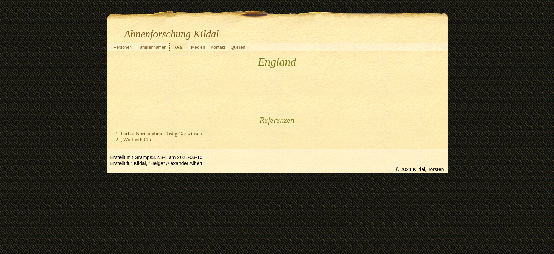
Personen (123, 47)
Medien (198, 47)
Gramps (143, 157)
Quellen (238, 47)
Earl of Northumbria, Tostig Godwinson (161, 134)
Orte (179, 47)
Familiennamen (151, 47)
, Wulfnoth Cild (137, 140)
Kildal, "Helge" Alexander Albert (168, 163)
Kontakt (218, 47)
